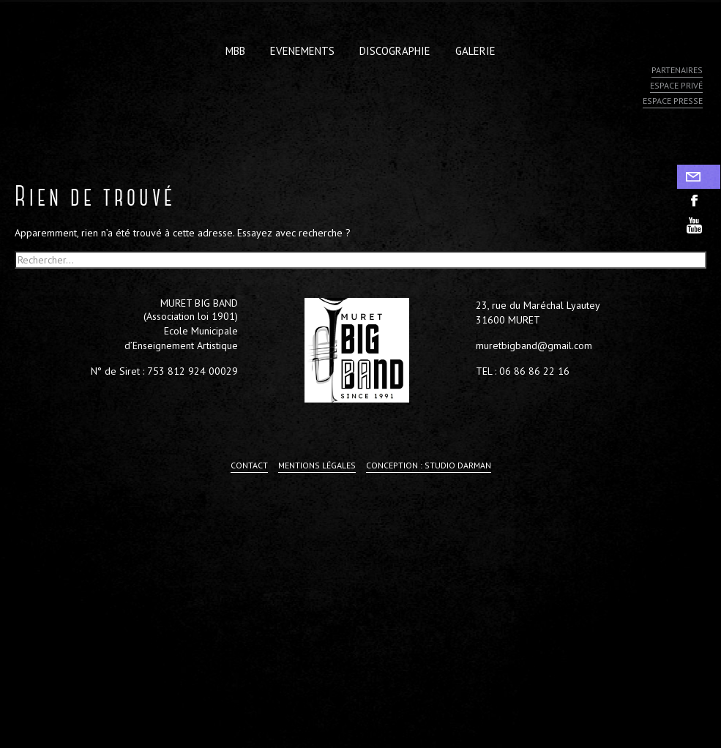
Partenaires (677, 69)
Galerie (475, 51)
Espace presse (673, 100)
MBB (235, 51)
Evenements (302, 51)
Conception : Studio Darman (428, 465)
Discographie (394, 51)
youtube (699, 225)
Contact (699, 177)
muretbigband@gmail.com (534, 345)
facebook (699, 201)
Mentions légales (317, 465)
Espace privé (676, 85)
